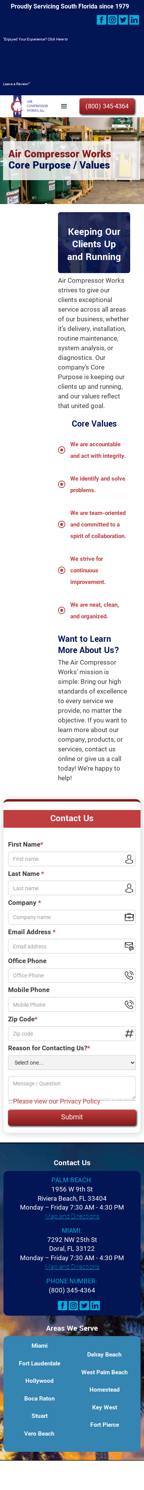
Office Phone (27, 960)
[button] (64, 106)
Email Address (32, 931)
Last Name (26, 873)
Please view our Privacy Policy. (57, 1101)
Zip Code (23, 1018)
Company (24, 902)
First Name (25, 844)
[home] (27, 106)
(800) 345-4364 (107, 106)
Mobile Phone (29, 989)
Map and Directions (72, 1216)
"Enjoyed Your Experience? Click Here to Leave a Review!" (35, 61)
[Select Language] (121, 126)
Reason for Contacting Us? (49, 1047)
